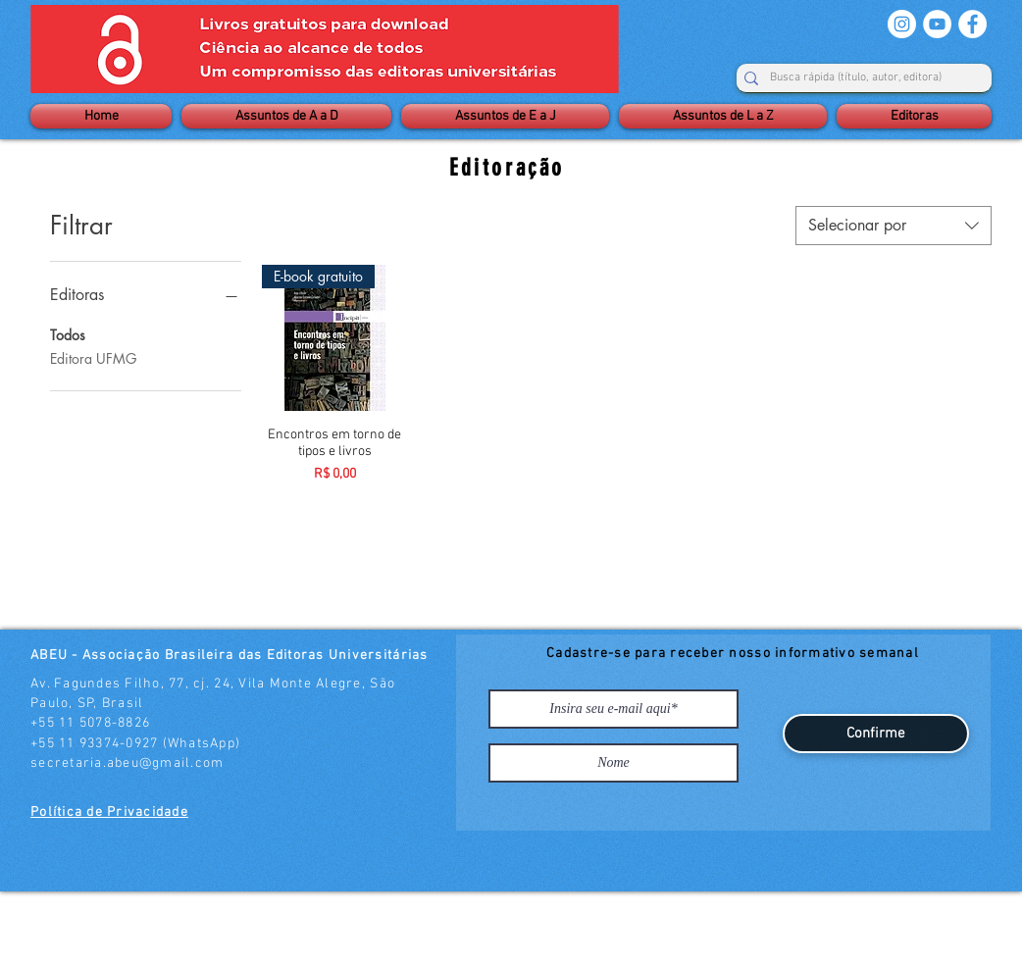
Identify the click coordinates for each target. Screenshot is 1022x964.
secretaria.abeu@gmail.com (127, 763)
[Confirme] (876, 733)
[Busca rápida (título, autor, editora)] (855, 78)
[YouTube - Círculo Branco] (937, 24)
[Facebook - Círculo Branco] (972, 24)
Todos (67, 334)
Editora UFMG (93, 357)
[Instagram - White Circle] (902, 24)
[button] (286, 116)
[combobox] (893, 225)
